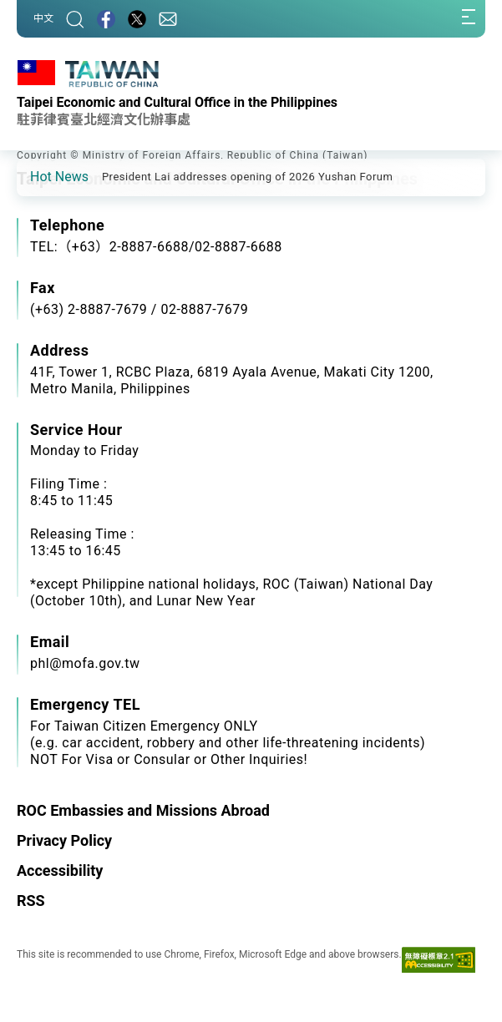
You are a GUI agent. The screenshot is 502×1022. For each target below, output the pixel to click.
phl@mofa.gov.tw (85, 663)
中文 (43, 18)
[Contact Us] (168, 19)
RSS (31, 900)
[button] (41, 176)
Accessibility (60, 870)
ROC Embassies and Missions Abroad (143, 810)
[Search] (75, 19)
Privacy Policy (64, 840)
